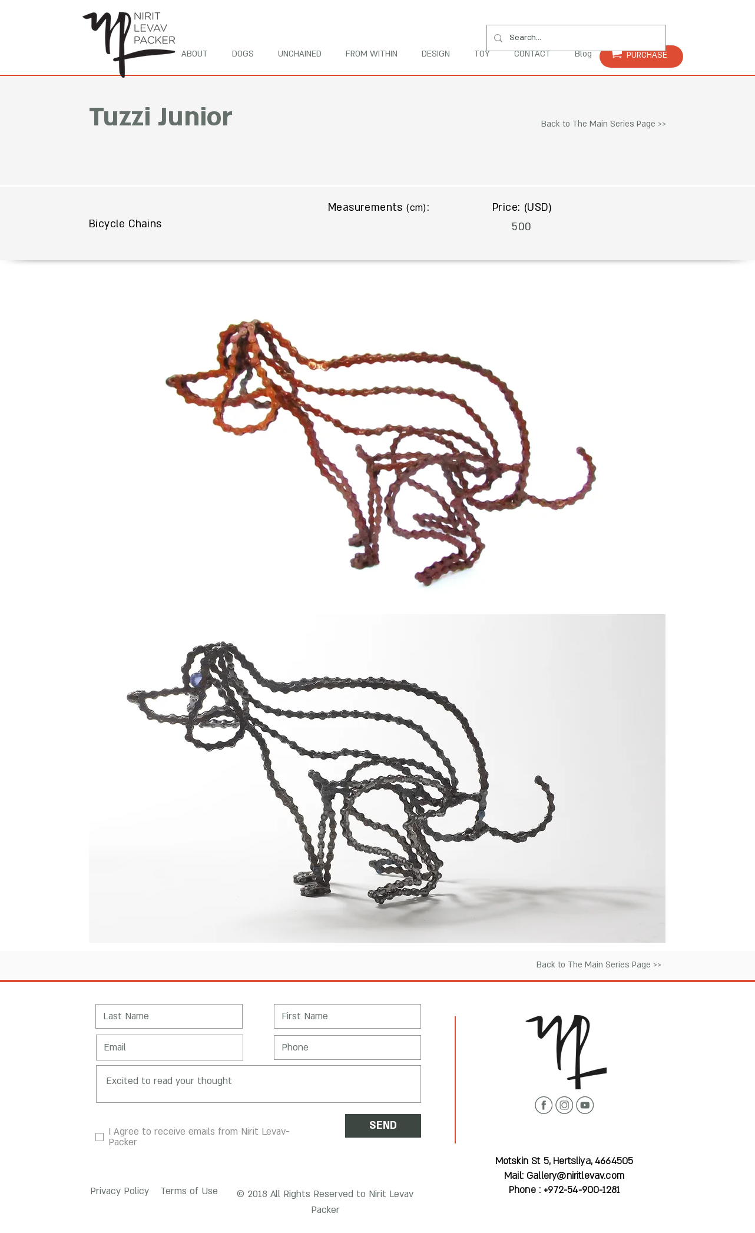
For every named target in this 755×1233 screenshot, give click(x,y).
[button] (117, 1192)
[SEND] (383, 1126)
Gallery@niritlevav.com (575, 1175)
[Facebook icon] (543, 1105)
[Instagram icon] (564, 1105)
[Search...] (575, 38)
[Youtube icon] (585, 1105)
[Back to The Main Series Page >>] (603, 124)
